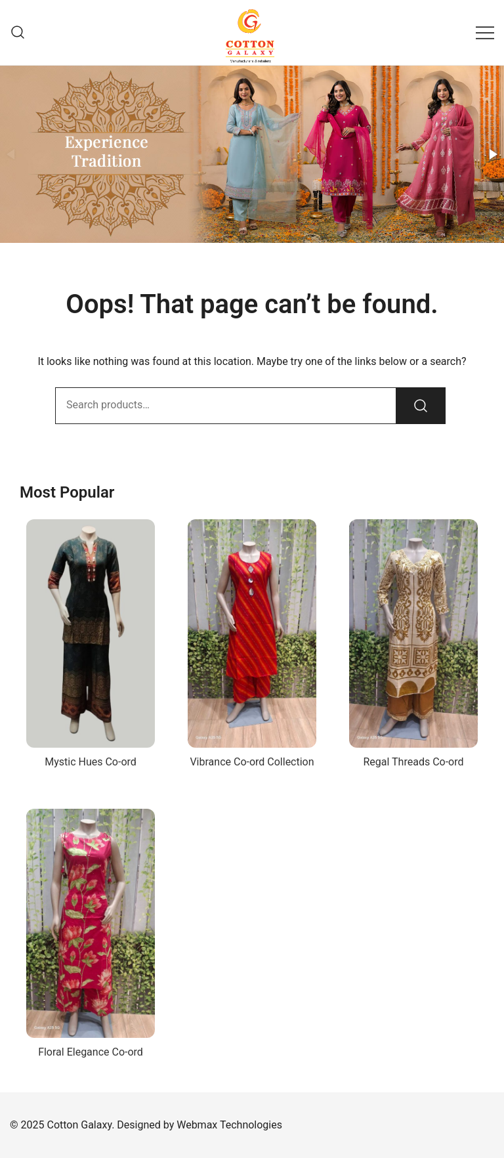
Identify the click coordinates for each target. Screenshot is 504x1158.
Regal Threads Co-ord (413, 762)
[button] (492, 154)
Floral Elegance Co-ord (90, 1052)
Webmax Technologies (229, 1125)
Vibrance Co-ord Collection (252, 762)
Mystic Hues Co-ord (90, 762)
